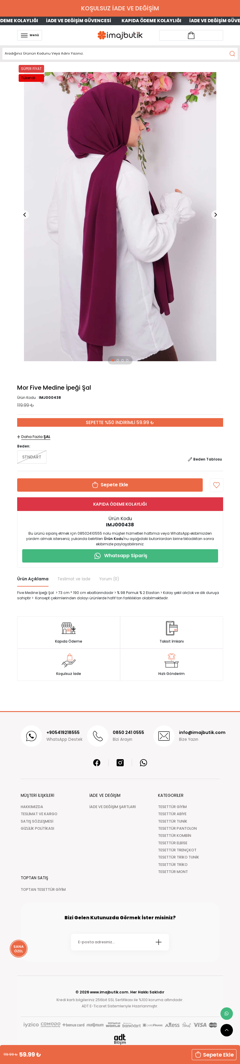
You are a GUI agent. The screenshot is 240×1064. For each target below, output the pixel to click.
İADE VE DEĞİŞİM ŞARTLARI (112, 806)
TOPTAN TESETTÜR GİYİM (43, 889)
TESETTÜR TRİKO (173, 864)
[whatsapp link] (226, 1013)
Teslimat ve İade (74, 579)
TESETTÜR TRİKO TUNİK (178, 857)
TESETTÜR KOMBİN (174, 835)
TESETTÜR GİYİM (172, 806)
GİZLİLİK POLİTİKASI (37, 828)
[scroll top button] (226, 1030)
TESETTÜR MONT (173, 871)
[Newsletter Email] (120, 942)
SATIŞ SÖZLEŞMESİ (37, 821)
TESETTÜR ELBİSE (172, 842)
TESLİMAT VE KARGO (39, 813)
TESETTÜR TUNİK (172, 821)
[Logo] (120, 35)
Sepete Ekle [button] (214, 1054)
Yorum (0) (109, 579)
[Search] (120, 54)
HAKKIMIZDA (32, 806)
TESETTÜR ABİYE (172, 813)
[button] (113, 360)
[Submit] (158, 942)
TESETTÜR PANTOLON (177, 828)
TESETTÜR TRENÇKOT (177, 850)
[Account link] (191, 35)
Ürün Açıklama (33, 579)
